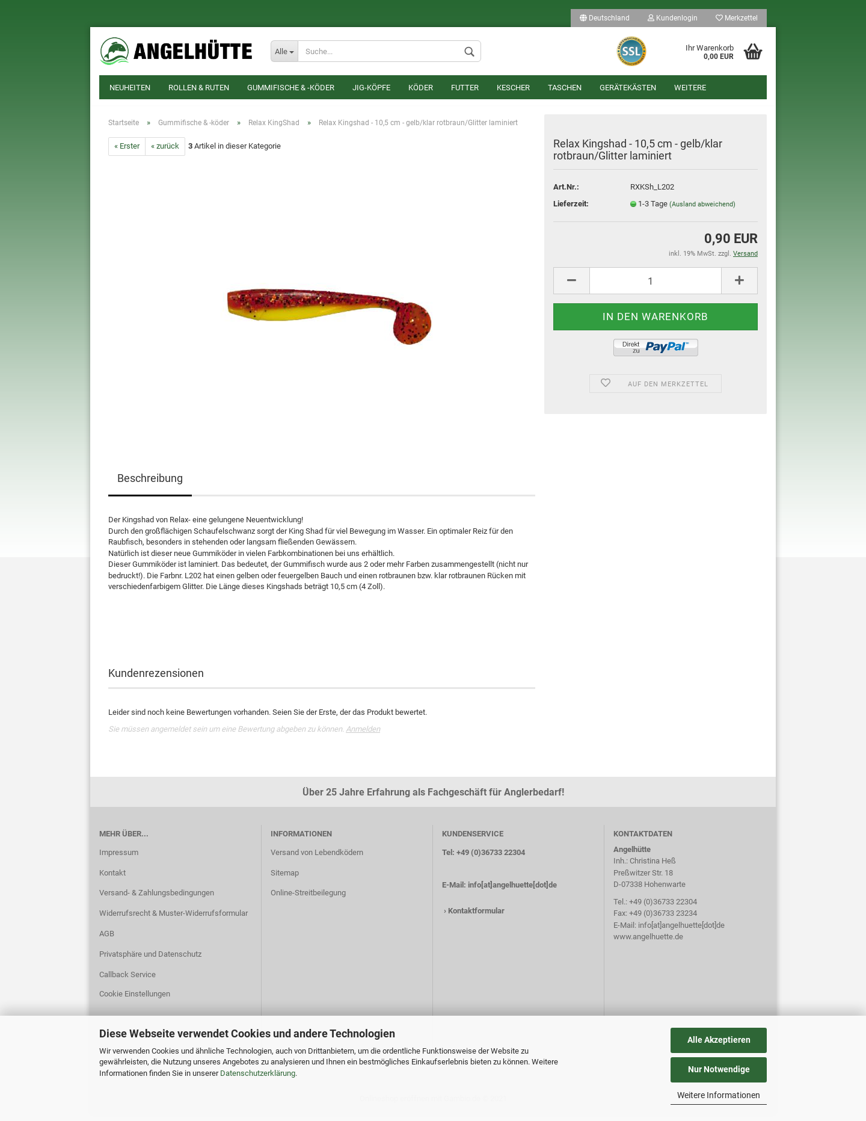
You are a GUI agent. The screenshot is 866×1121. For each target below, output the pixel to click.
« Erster (127, 152)
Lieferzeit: (571, 209)
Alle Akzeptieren (719, 1040)
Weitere (690, 87)
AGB (106, 939)
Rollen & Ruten (198, 87)
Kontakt (112, 878)
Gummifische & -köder (290, 87)
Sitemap (285, 878)
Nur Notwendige (719, 1069)
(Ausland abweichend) (702, 210)
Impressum (118, 858)
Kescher (513, 87)
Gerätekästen (628, 87)
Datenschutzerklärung (257, 1073)
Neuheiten (129, 87)
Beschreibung (150, 484)
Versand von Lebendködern (317, 858)
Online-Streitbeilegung (308, 899)
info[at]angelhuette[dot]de (512, 890)
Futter (465, 87)
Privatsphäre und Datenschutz (150, 960)
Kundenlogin (673, 18)
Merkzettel (737, 18)
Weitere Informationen (718, 1095)
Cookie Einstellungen (134, 999)
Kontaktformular (476, 917)
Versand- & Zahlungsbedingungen (156, 899)
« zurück (165, 152)
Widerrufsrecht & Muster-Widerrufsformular (173, 919)
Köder (420, 87)
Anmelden (363, 735)
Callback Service (127, 980)
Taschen (565, 87)
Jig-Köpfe (371, 87)
